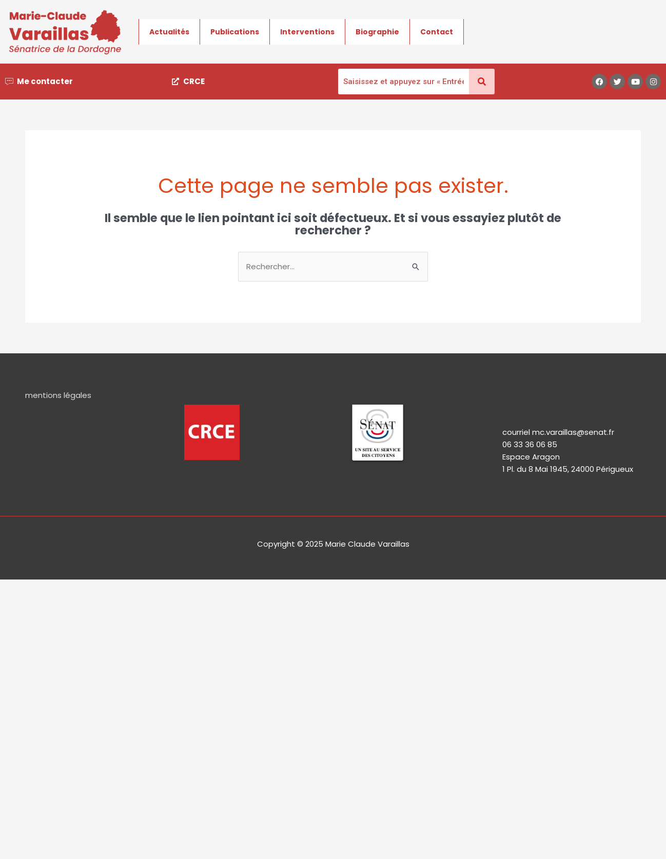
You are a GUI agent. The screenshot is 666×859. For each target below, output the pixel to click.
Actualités (169, 32)
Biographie (377, 32)
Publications (234, 32)
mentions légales (58, 395)
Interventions (307, 32)
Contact (436, 32)
